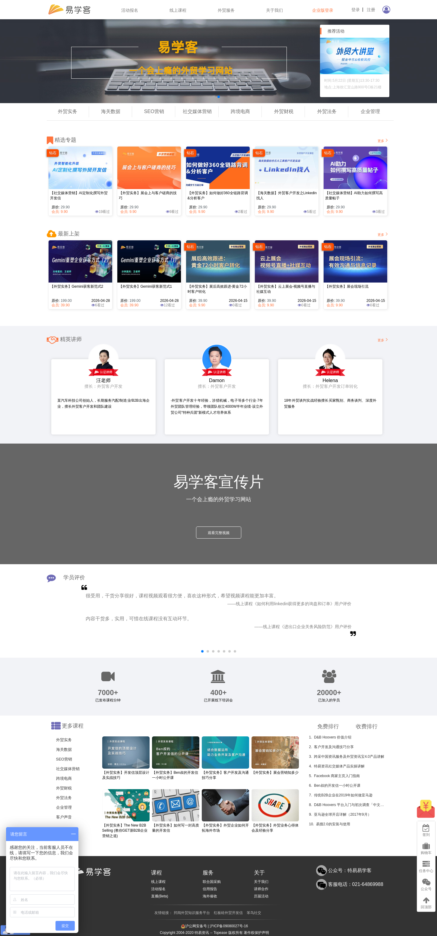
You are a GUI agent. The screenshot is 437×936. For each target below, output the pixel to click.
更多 (383, 140)
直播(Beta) (159, 896)
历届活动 (261, 896)
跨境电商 (240, 111)
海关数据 (110, 111)
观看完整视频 (219, 533)
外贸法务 (327, 111)
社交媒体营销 (197, 111)
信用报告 (210, 889)
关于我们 (274, 10)
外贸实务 (67, 111)
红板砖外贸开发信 (228, 913)
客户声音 (64, 817)
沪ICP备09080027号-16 (229, 926)
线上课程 (177, 10)
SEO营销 (154, 111)
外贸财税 (283, 111)
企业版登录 (322, 10)
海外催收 (210, 896)
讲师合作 (261, 889)
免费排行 (328, 726)
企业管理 (370, 111)
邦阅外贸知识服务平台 (192, 913)
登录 (355, 9)
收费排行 (367, 726)
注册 (371, 9)
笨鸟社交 (254, 913)
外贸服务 (226, 10)
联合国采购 (212, 882)
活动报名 (129, 10)
